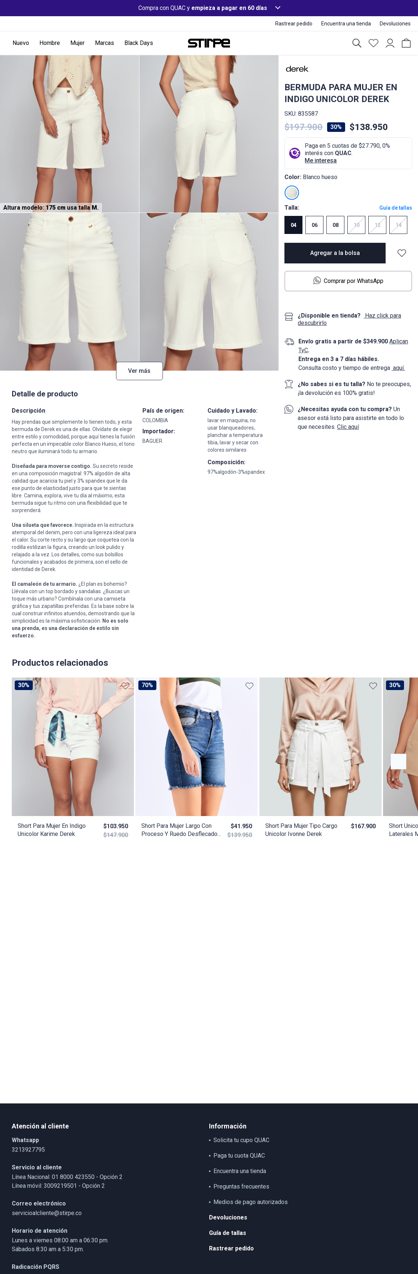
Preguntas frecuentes (241, 1186)
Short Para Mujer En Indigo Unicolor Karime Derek (52, 829)
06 (315, 225)
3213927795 (28, 1149)
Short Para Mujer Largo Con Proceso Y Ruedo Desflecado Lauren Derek (179, 830)
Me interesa (321, 160)
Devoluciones (228, 1217)
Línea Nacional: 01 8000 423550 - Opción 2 (67, 1176)
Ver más (139, 370)
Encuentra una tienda (239, 1171)
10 (356, 225)
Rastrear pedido (231, 1248)
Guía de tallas (395, 208)
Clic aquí (348, 426)
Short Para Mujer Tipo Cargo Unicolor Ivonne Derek (301, 829)
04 (294, 225)
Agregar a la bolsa (335, 252)
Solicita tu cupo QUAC (241, 1140)
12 (377, 225)
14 (398, 225)
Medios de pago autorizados (250, 1201)
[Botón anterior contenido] (398, 761)
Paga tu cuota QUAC (239, 1155)
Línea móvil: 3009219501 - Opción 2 (58, 1185)
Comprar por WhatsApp (348, 280)
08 (336, 225)
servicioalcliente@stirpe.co (47, 1213)
